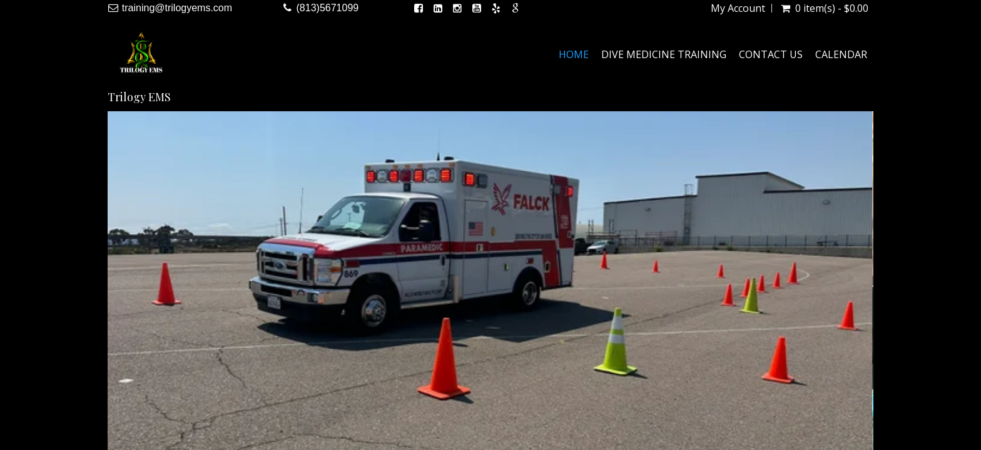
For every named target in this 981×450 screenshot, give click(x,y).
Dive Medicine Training (663, 54)
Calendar (841, 54)
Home (574, 54)
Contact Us (771, 54)
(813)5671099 (328, 7)
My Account (738, 8)
